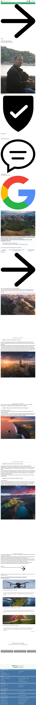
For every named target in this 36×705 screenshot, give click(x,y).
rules (22, 238)
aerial (5, 236)
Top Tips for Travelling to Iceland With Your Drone (14, 478)
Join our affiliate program (22, 695)
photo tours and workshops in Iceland (17, 577)
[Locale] (27, 1)
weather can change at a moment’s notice (23, 467)
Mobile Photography (21, 703)
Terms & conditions (21, 671)
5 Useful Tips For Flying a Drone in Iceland (13, 339)
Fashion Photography (21, 691)
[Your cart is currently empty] (33, 1)
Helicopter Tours (20, 686)
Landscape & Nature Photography (23, 698)
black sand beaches (18, 468)
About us (2, 671)
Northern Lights (3, 405)
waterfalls (22, 345)
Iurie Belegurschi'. (21, 461)
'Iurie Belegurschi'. (22, 403)
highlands (10, 346)
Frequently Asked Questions (5, 674)
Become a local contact (4, 695)
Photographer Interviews (22, 702)
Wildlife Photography (4, 698)
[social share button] (3, 136)
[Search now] (31, 1)
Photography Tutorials (4, 700)
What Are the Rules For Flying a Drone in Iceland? (14, 463)
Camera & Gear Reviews (4, 702)
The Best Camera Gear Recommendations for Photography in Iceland (16, 244)
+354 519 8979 (3, 681)
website (32, 574)
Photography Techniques (4, 703)
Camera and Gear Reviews (12, 243)
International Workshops (4, 688)
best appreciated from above (9, 343)
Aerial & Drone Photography (22, 700)
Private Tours (3, 686)
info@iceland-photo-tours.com (22, 681)
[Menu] (34, 1)
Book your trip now (18, 3)
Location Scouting (3, 691)
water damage (14, 471)
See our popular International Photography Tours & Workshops (11, 247)
